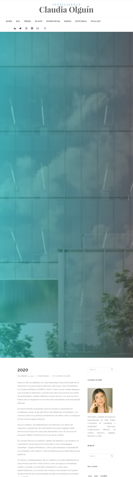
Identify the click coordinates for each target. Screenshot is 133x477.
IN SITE (38, 21)
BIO (18, 21)
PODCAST (96, 21)
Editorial (44, 376)
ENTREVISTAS (53, 21)
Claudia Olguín (63, 376)
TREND (27, 21)
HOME (9, 21)
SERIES (67, 21)
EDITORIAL (81, 21)
